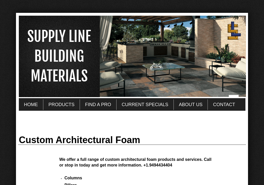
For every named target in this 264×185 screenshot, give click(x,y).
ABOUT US (191, 104)
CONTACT (224, 104)
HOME (31, 104)
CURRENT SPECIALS (145, 104)
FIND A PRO (98, 104)
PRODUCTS (61, 104)
